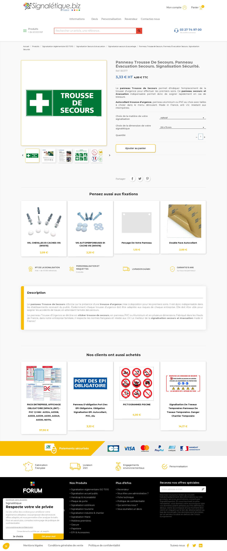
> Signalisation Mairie (79, 517)
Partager (132, 178)
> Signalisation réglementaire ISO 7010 (89, 489)
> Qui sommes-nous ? (127, 505)
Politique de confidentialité (104, 545)
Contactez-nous (150, 19)
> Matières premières (80, 520)
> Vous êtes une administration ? (132, 493)
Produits (35, 30)
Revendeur (131, 19)
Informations (78, 19)
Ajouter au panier (135, 148)
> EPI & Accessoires (79, 532)
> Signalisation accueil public (83, 493)
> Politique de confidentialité (130, 501)
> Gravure (74, 524)
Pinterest (147, 178)
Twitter (194, 545)
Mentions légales (33, 545)
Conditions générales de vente (66, 545)
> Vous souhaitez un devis (129, 509)
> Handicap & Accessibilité (82, 497)
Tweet (140, 178)
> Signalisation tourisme (81, 509)
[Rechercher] (98, 31)
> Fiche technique (125, 497)
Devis (94, 19)
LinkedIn (201, 545)
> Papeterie (75, 528)
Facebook (188, 545)
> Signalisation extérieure (82, 505)
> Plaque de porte (78, 501)
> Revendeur (122, 489)
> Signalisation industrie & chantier (86, 513)
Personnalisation (111, 19)
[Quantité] (200, 137)
